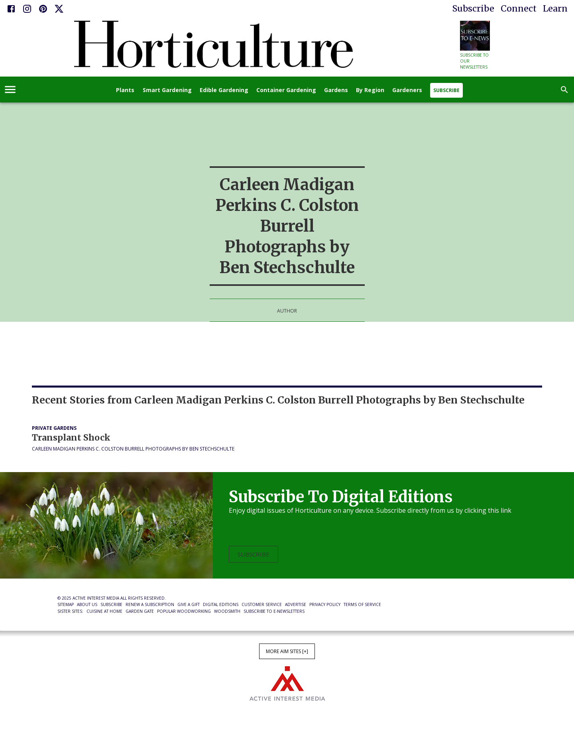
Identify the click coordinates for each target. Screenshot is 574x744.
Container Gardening (286, 90)
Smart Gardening (167, 90)
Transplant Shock (71, 437)
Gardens (336, 90)
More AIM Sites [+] (287, 651)
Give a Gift (188, 604)
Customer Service (262, 604)
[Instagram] (27, 8)
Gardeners (407, 90)
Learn (555, 8)
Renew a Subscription (150, 604)
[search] (564, 89)
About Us (87, 604)
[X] (59, 8)
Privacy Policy (324, 604)
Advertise (295, 604)
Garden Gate (140, 611)
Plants (125, 90)
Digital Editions (220, 604)
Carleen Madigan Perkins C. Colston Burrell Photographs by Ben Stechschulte (133, 448)
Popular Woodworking (184, 611)
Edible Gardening (224, 90)
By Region (370, 90)
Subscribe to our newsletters (474, 61)
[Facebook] (11, 8)
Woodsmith (227, 611)
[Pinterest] (43, 8)
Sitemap (65, 604)
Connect (519, 8)
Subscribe (473, 8)
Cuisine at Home (104, 611)
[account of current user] (10, 89)
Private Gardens (54, 428)
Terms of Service (362, 604)
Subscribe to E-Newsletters (274, 611)
